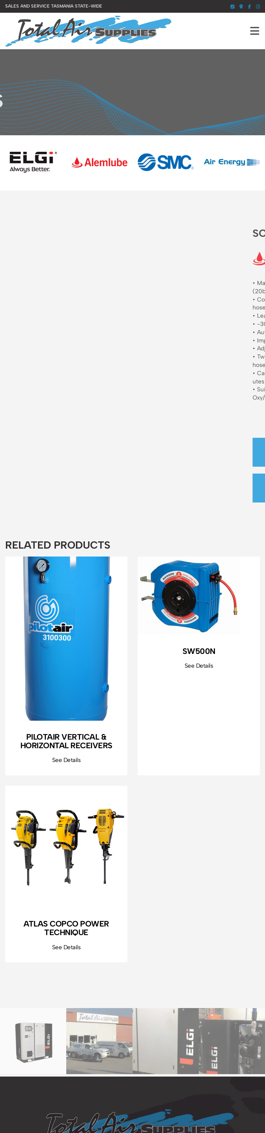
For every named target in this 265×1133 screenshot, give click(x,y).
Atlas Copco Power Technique (66, 928)
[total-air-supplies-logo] (88, 18)
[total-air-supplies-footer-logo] (132, 1112)
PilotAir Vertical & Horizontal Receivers (66, 741)
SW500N (199, 651)
